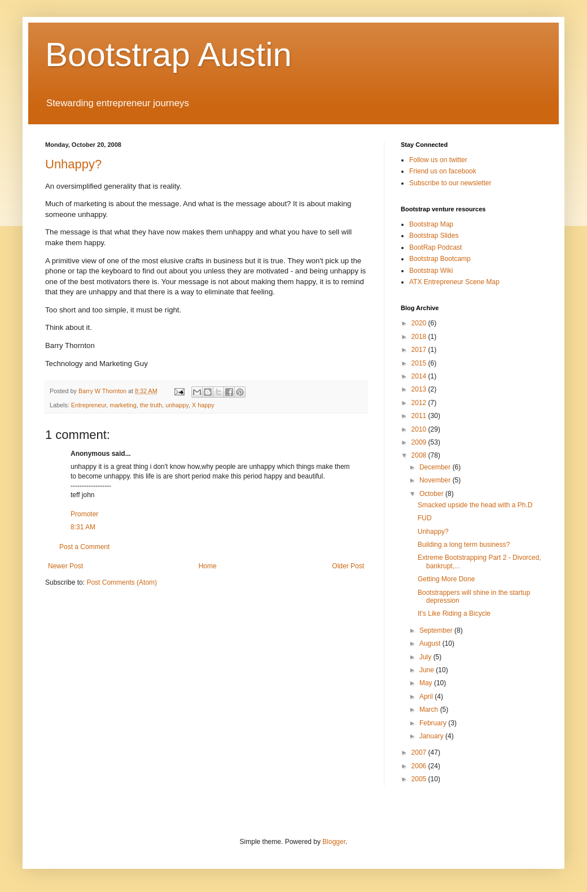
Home (208, 566)
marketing (122, 405)
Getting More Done (446, 579)
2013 (419, 389)
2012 (419, 403)
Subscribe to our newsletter (450, 183)
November (436, 480)
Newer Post (65, 566)
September (436, 630)
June (427, 670)
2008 (419, 455)
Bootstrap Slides (433, 236)
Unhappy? (73, 164)
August (431, 643)
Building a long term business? (464, 545)
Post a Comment (84, 547)
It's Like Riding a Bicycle (454, 613)
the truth (151, 405)
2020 (419, 323)
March (429, 709)
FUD (425, 518)
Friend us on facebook (442, 171)
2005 (419, 779)
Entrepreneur (88, 405)
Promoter (84, 514)
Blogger (333, 842)
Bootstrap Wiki (431, 271)
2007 (419, 752)
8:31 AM (83, 527)
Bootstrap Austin (168, 54)
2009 (419, 442)
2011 (419, 416)
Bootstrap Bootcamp (440, 259)
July (426, 657)
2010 (419, 429)
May (426, 683)
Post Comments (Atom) (121, 582)
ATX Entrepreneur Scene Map (454, 282)
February (433, 723)
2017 (419, 350)
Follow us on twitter (438, 160)
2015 (419, 363)
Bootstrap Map (431, 224)
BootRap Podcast (435, 247)
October (432, 494)
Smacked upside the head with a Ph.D (475, 505)
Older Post (348, 566)
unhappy (177, 405)
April (427, 696)
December (436, 467)
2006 (419, 766)
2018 (419, 337)
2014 (419, 376)
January (432, 736)
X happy (203, 405)
